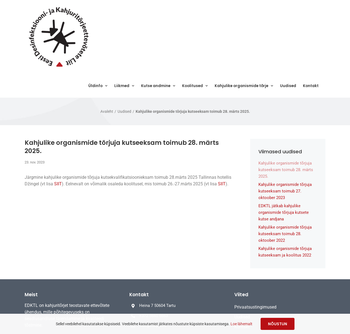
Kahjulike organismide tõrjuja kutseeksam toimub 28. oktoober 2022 (285, 234)
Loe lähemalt (241, 324)
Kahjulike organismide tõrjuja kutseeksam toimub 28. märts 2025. (285, 170)
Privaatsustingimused (255, 307)
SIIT (58, 183)
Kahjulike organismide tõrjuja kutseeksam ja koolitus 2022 (285, 252)
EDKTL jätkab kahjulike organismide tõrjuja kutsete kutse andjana (283, 212)
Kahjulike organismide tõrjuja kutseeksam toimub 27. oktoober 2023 (285, 191)
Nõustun (277, 324)
